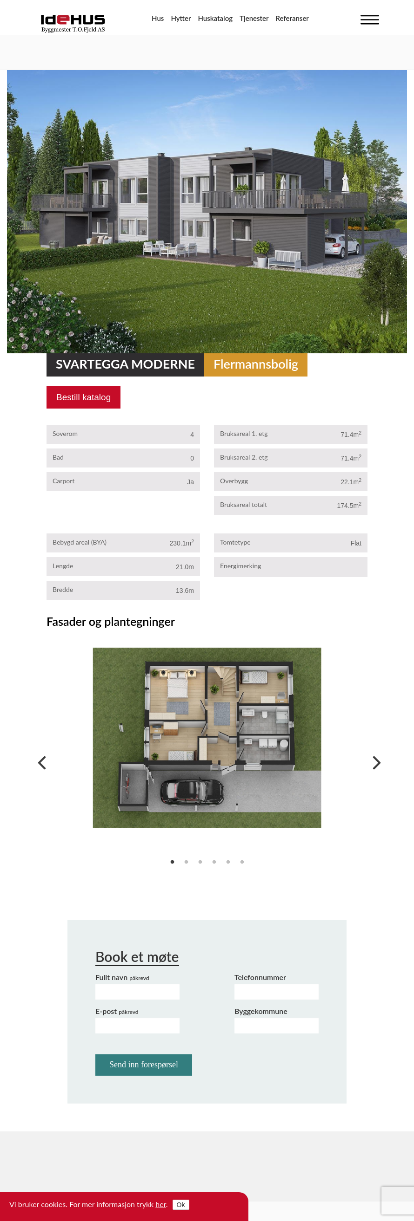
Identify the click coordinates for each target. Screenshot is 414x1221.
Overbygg (234, 481)
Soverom (65, 433)
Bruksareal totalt (243, 504)
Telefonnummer (260, 977)
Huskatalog (215, 18)
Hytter (181, 18)
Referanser (292, 18)
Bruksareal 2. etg (244, 457)
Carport (63, 481)
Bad (58, 457)
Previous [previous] (39, 760)
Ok (181, 1204)
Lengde (63, 566)
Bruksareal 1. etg (244, 433)
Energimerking (240, 566)
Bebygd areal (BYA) (80, 542)
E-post (117, 1011)
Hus (158, 18)
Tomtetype (235, 542)
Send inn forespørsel (143, 1064)
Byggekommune (260, 1011)
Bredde (63, 589)
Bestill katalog (83, 397)
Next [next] (374, 760)
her (160, 1204)
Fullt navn (122, 977)
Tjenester (254, 18)
